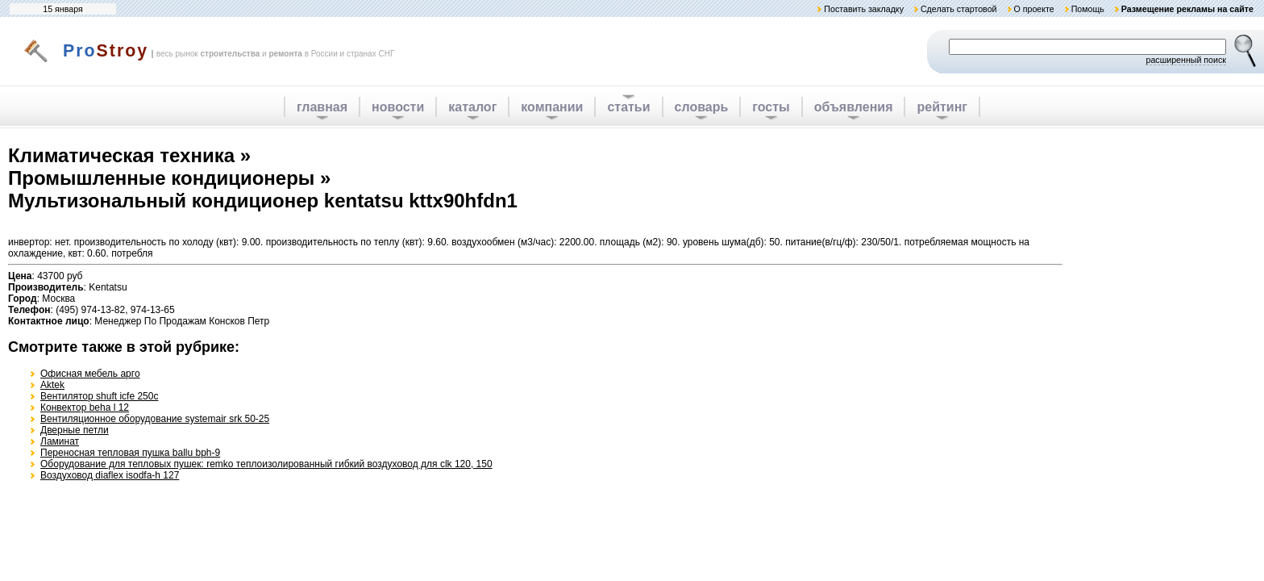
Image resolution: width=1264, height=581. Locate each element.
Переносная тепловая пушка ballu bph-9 (130, 452)
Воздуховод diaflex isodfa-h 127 (109, 475)
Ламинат (59, 441)
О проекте (1033, 9)
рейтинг (942, 107)
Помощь (1087, 9)
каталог (472, 107)
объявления (853, 107)
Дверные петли (74, 430)
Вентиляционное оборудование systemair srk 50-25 (154, 418)
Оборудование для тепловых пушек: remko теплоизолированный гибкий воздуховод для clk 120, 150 (266, 464)
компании (552, 107)
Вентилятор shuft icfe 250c (99, 396)
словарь (702, 107)
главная (322, 107)
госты (770, 107)
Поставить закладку (864, 9)
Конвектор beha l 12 (84, 407)
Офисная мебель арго (90, 373)
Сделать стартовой (959, 9)
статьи (628, 107)
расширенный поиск (1186, 60)
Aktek (52, 385)
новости (398, 107)
